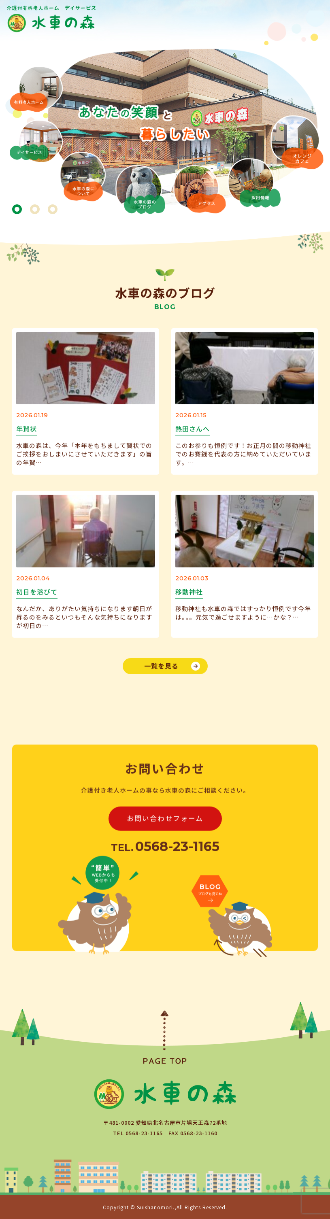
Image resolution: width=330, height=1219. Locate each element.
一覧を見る (161, 665)
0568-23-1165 (144, 1133)
